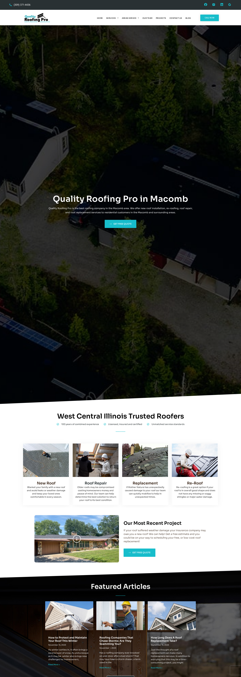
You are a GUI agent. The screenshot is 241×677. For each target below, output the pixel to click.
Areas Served (130, 18)
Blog (188, 18)
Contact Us (176, 18)
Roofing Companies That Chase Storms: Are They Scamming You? (116, 641)
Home (100, 18)
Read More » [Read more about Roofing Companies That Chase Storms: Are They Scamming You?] (105, 667)
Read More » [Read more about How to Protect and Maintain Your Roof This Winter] (54, 664)
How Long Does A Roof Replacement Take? (166, 639)
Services (112, 18)
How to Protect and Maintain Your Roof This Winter (67, 639)
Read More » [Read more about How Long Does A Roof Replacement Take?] (156, 668)
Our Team (147, 18)
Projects (161, 18)
